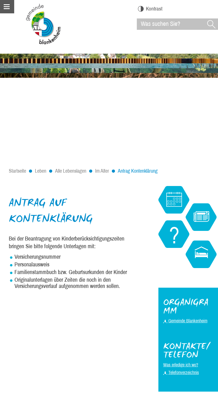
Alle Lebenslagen (70, 171)
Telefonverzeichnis (183, 372)
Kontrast (150, 9)
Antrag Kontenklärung (138, 171)
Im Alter (102, 171)
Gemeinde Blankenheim (187, 320)
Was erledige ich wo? (180, 364)
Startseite (17, 171)
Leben (40, 171)
